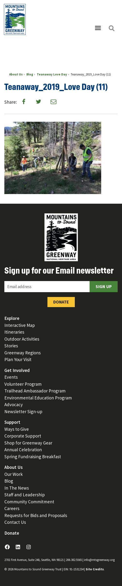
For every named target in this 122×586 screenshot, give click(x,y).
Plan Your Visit (17, 359)
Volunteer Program (23, 384)
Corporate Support (22, 436)
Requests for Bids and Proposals (35, 515)
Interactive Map (19, 325)
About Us (13, 467)
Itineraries (14, 332)
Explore (11, 318)
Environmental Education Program (38, 398)
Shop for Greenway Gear (28, 443)
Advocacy (13, 404)
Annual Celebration (23, 449)
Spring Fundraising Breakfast (32, 456)
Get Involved (17, 370)
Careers (11, 508)
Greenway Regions (22, 353)
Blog (8, 481)
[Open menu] (98, 28)
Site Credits (95, 569)
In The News (16, 488)
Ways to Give (16, 429)
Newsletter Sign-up (23, 411)
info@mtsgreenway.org (99, 560)
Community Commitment (29, 502)
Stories (11, 346)
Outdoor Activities (21, 339)
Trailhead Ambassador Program (35, 391)
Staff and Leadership (24, 495)
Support (12, 422)
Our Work (13, 474)
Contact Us (15, 522)
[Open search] (111, 28)
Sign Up (104, 286)
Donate (61, 302)
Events (11, 377)
